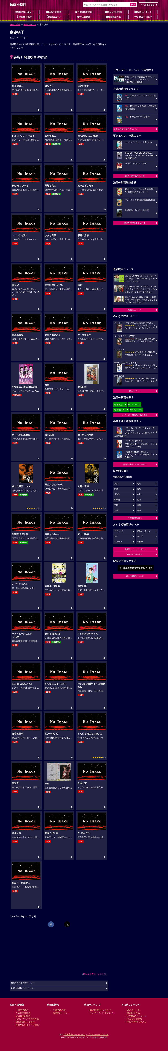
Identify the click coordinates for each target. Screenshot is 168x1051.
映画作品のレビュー (25, 1021)
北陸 (139, 500)
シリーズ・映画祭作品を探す (135, 415)
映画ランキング (143, 11)
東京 (116, 484)
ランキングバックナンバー (102, 1013)
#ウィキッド (133, 404)
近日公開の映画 (113, 11)
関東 (139, 484)
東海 (139, 489)
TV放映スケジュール (137, 1016)
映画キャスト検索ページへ (22, 983)
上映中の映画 (53, 11)
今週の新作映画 (83, 11)
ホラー (140, 542)
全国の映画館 (59, 1010)
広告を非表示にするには (94, 974)
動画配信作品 (113, 16)
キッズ (140, 536)
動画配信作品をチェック (135, 223)
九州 (116, 510)
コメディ (118, 542)
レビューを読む (143, 16)
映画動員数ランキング (100, 1010)
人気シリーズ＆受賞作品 (27, 1018)
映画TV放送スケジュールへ (135, 464)
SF (115, 536)
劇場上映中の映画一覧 (135, 176)
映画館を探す (24, 16)
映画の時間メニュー (24, 12)
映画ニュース (53, 16)
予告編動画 (83, 16)
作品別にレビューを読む (27, 1025)
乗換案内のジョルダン (74, 1034)
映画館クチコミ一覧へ (135, 549)
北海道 (117, 494)
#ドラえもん (119, 404)
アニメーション (144, 531)
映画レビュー (135, 391)
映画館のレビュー (61, 1013)
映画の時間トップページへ (22, 988)
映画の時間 (15, 24)
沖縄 (139, 510)
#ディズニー (135, 410)
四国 (139, 505)
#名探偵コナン (120, 410)
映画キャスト (30, 24)
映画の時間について (135, 576)
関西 (116, 489)
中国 (116, 505)
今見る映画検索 (147, 5)
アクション (119, 531)
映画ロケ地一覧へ (135, 554)
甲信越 (117, 500)
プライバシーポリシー (97, 1034)
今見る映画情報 (134, 1018)
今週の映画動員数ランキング (126, 129)
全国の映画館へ (135, 518)
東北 (139, 494)
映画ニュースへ (135, 310)
